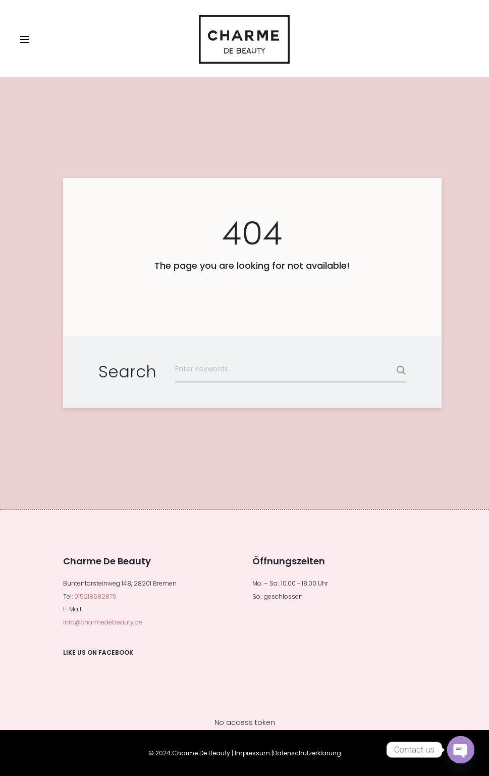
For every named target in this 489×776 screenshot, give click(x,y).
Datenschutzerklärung (307, 753)
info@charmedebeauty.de (102, 622)
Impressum (252, 753)
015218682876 (95, 596)
